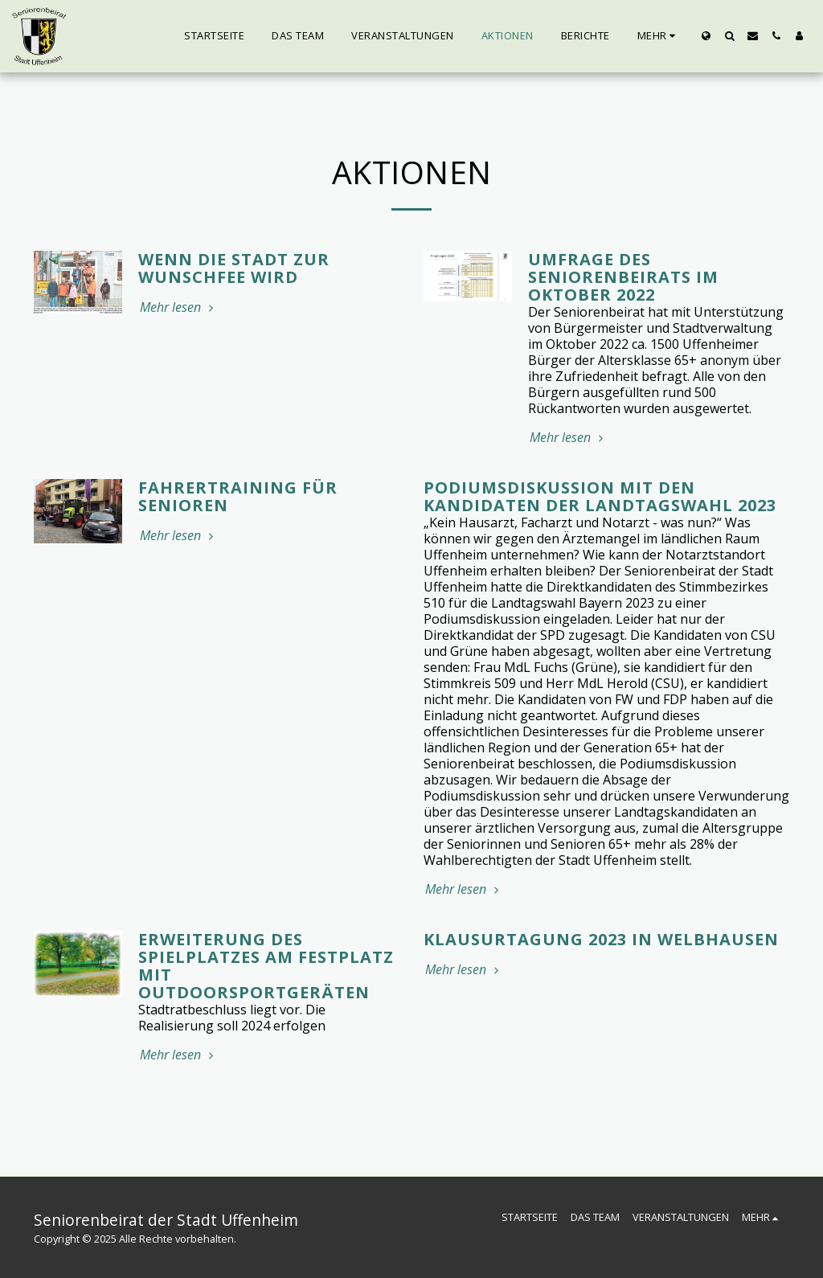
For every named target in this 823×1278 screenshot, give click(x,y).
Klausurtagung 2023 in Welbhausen (601, 939)
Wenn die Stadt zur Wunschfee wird (234, 268)
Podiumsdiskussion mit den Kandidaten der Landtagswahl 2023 (600, 496)
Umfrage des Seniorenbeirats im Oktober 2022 (623, 276)
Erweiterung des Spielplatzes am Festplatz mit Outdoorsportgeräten (266, 965)
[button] (729, 36)
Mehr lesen (178, 307)
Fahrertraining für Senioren (238, 496)
